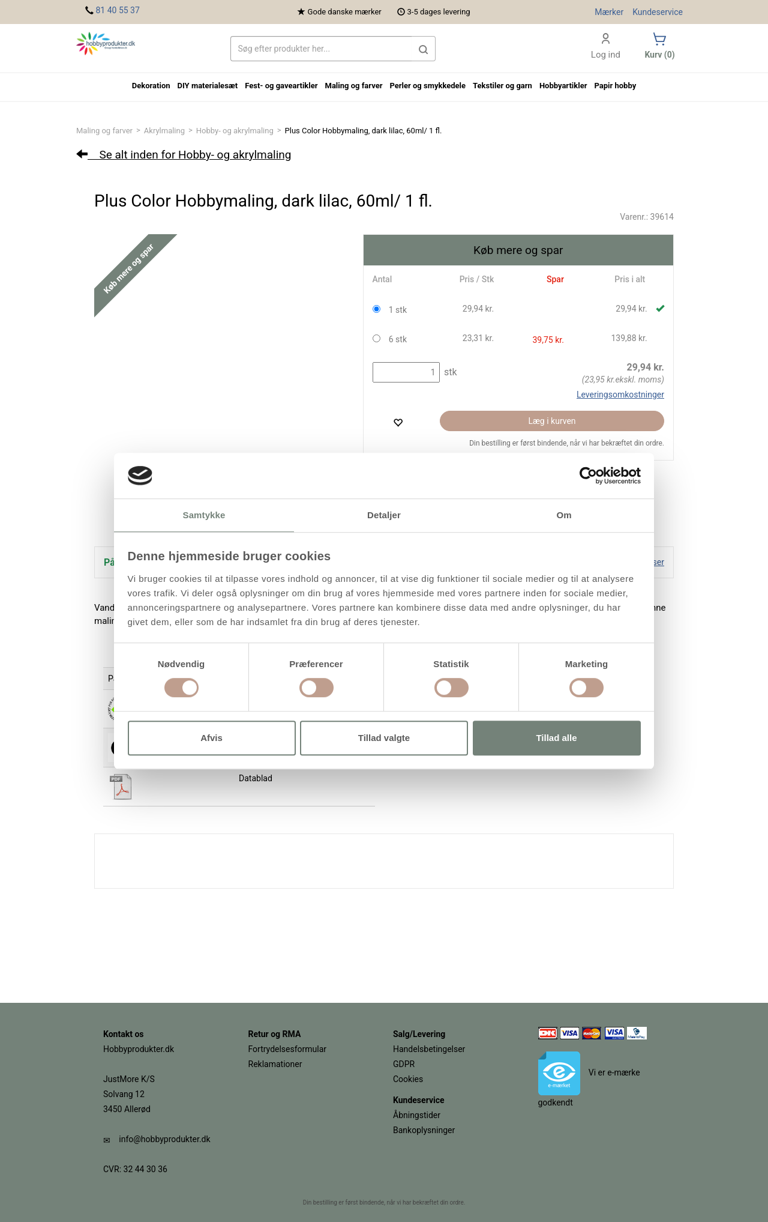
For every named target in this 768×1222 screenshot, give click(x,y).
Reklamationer (275, 1064)
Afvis (211, 738)
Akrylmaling (164, 130)
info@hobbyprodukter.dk (164, 1139)
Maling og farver (104, 130)
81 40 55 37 (117, 10)
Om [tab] (563, 515)
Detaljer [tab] (384, 515)
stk (449, 372)
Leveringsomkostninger (620, 394)
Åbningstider (416, 1115)
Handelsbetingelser (429, 1049)
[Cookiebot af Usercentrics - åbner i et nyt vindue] (588, 476)
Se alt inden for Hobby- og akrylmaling (183, 155)
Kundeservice (657, 12)
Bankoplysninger (424, 1130)
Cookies (408, 1079)
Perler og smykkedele (427, 85)
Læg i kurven (552, 421)
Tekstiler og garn (502, 85)
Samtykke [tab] (204, 515)
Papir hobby (615, 85)
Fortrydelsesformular (287, 1049)
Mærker (609, 12)
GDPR (404, 1064)
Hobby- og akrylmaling (235, 130)
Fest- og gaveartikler (281, 85)
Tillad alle (556, 738)
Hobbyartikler (563, 85)
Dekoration (151, 85)
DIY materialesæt (208, 85)
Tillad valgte (384, 738)
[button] (424, 48)
